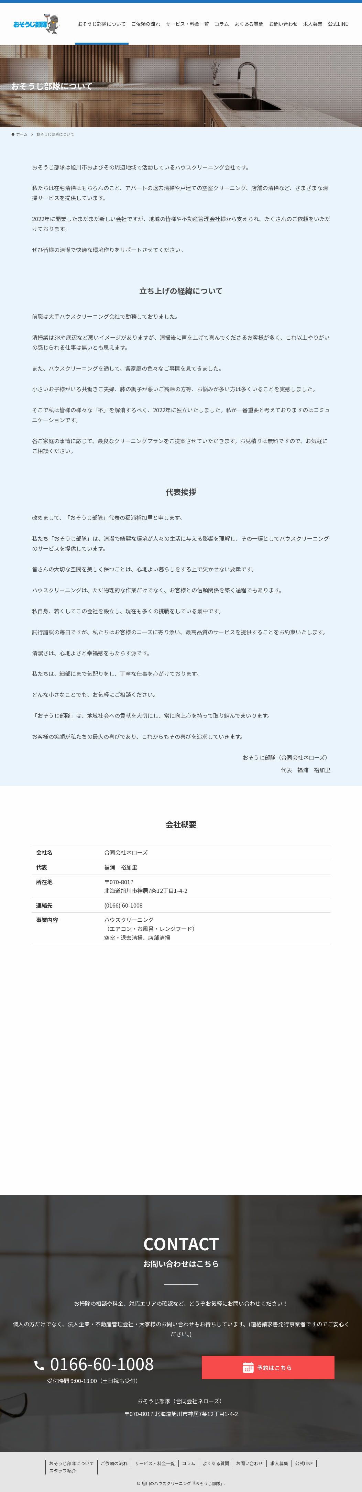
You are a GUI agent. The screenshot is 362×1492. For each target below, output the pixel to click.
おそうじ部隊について (71, 1463)
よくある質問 (215, 1463)
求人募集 (279, 1463)
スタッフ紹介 (62, 1470)
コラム (188, 1463)
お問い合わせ (249, 1463)
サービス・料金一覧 (155, 1463)
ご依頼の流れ (114, 1463)
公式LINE (304, 1463)
